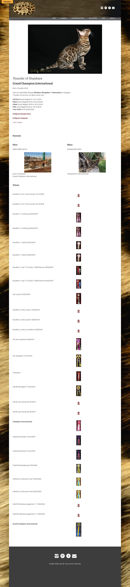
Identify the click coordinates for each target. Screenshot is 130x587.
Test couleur (17, 122)
